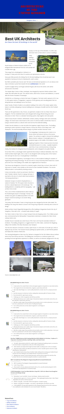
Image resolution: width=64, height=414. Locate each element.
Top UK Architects (11, 400)
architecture (34, 84)
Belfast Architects (11, 402)
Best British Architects (13, 404)
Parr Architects (11, 406)
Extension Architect (12, 408)
